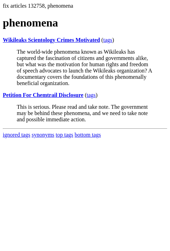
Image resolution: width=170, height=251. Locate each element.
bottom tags (88, 135)
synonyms (43, 135)
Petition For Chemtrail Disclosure (43, 95)
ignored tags (16, 135)
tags (107, 40)
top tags (64, 135)
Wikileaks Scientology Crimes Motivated (51, 40)
